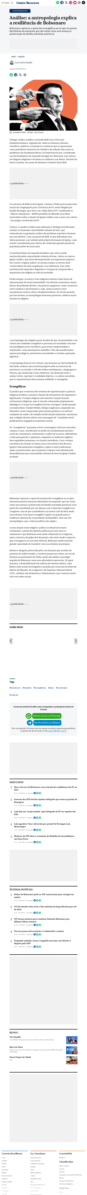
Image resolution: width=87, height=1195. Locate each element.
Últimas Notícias (35, 1173)
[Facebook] (62, 4)
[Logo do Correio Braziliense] (28, 3)
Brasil (3, 1167)
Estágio (32, 1167)
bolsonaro (16, 687)
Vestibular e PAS (35, 1179)
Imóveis (61, 1169)
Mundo (4, 1173)
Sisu (31, 1182)
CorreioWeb (65, 1153)
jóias (51, 687)
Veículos (62, 1172)
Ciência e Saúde (7, 1182)
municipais (62, 687)
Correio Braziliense (12, 1153)
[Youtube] (75, 4)
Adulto (61, 1178)
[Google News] (79, 4)
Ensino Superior (35, 1161)
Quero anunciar (64, 1166)
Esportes (5, 1179)
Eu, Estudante (37, 1153)
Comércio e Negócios (66, 1184)
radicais (14, 695)
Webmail (62, 1158)
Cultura (32, 1176)
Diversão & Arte (7, 1176)
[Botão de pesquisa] (11, 3)
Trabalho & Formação (37, 1164)
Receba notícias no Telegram (47, 722)
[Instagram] (70, 4)
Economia (5, 1170)
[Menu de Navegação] (5, 3)
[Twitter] (66, 4)
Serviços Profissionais (66, 1181)
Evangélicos (40, 687)
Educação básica (35, 1158)
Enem (32, 1170)
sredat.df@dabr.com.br (57, 731)
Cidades (4, 1161)
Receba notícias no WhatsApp (46, 716)
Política (21, 56)
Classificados (66, 1161)
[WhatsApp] (57, 4)
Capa (3, 1158)
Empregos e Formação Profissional (70, 1175)
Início (13, 56)
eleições (27, 687)
